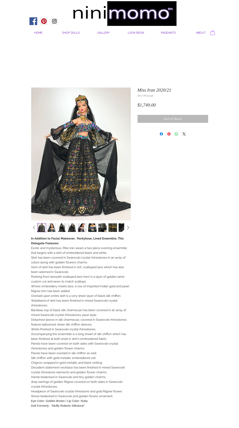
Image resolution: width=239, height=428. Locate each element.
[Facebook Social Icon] (33, 21)
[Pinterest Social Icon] (44, 21)
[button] (201, 32)
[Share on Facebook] (161, 134)
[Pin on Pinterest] (169, 134)
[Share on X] (184, 134)
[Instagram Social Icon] (54, 21)
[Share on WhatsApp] (176, 134)
